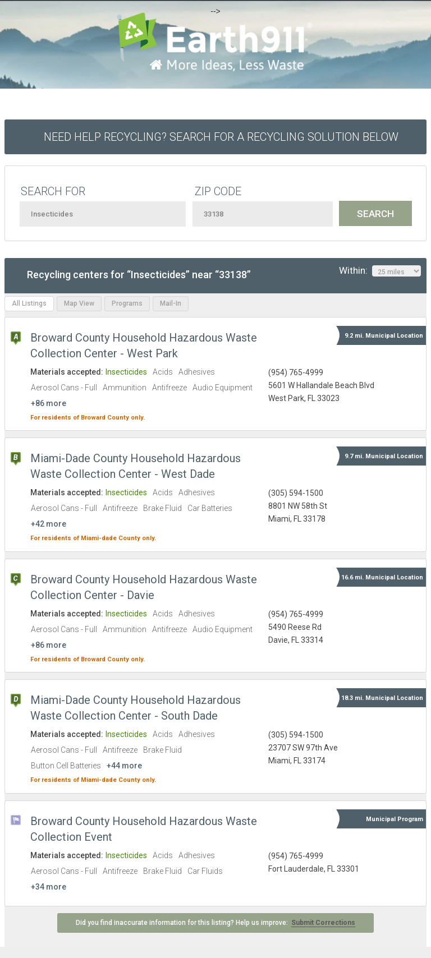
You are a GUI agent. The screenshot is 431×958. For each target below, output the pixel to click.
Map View (79, 303)
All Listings (29, 303)
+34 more (48, 886)
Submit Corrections (323, 923)
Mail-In (170, 303)
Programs (127, 303)
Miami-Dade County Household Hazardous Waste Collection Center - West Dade (135, 466)
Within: (380, 271)
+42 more (48, 523)
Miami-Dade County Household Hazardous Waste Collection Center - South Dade (135, 707)
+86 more (48, 403)
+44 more (124, 765)
